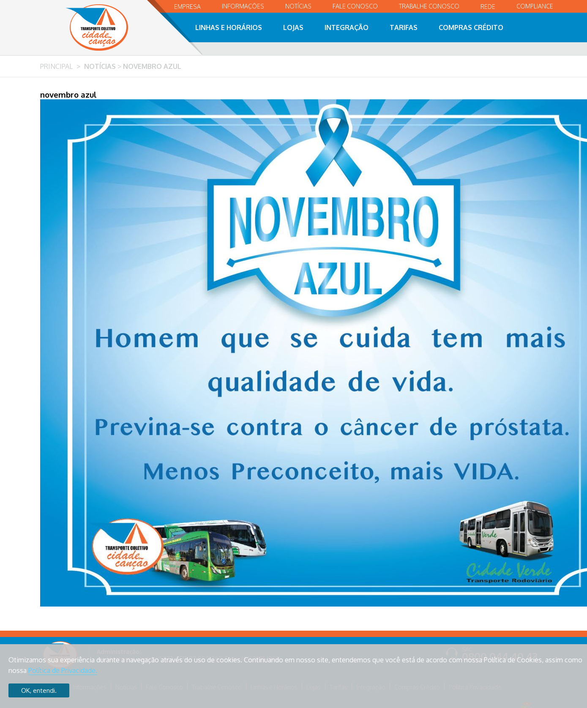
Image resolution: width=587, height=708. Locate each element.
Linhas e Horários (228, 27)
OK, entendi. (39, 690)
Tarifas (404, 27)
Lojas (293, 27)
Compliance (534, 6)
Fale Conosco (355, 6)
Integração (347, 27)
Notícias (298, 6)
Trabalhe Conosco (429, 6)
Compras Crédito (471, 27)
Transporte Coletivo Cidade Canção (106, 27)
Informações (243, 6)
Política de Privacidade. (62, 670)
